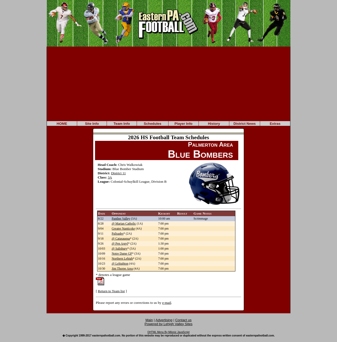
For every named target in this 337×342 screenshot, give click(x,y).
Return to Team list (111, 291)
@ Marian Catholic (124, 223)
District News (245, 124)
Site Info (92, 124)
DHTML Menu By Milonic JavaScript (168, 332)
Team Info (121, 124)
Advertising (164, 320)
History (214, 124)
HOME (62, 124)
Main (149, 320)
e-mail (166, 303)
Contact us (183, 320)
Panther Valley (121, 218)
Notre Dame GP (122, 253)
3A (110, 177)
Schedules (152, 124)
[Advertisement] (168, 83)
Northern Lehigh (122, 258)
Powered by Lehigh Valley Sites (168, 324)
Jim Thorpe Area (122, 268)
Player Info (183, 124)
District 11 (118, 173)
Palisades (117, 233)
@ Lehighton (120, 263)
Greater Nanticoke (123, 228)
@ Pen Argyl (120, 243)
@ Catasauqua (121, 238)
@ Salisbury (119, 248)
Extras (275, 124)
